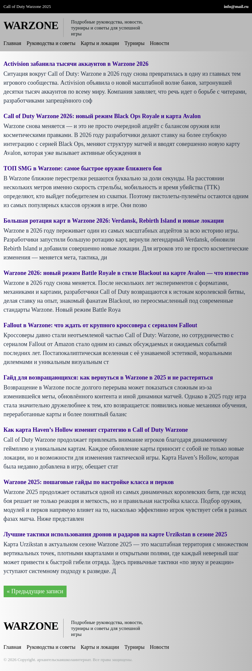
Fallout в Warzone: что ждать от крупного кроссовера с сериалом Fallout (100, 325)
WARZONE (31, 25)
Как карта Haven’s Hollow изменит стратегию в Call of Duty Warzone (96, 429)
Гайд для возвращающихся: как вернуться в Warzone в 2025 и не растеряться (108, 377)
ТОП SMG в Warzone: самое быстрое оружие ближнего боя (83, 168)
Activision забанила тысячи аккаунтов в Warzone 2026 (76, 64)
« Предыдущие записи (35, 591)
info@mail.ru (236, 6)
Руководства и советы (51, 43)
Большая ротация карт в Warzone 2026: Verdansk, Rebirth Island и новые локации (114, 220)
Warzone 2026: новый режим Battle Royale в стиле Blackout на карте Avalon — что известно (126, 273)
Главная (13, 43)
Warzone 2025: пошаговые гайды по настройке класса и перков (89, 482)
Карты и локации (100, 43)
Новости (159, 43)
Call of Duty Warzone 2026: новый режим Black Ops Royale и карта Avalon (102, 116)
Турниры (135, 43)
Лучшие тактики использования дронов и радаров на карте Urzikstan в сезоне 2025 (115, 534)
